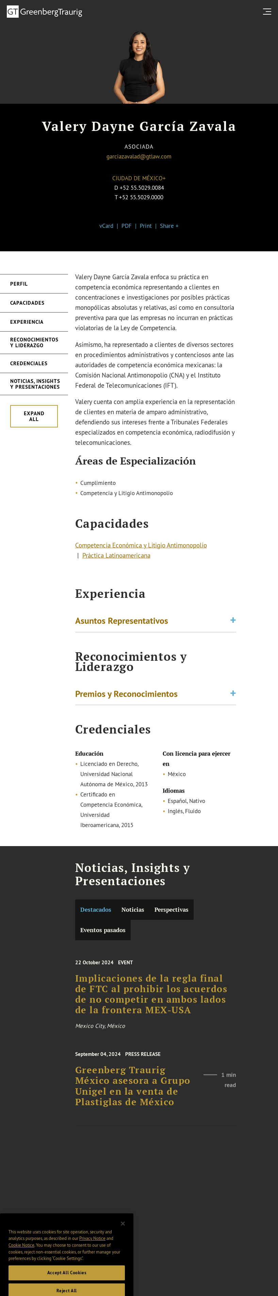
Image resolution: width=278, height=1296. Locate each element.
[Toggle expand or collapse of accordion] (233, 622)
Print (146, 225)
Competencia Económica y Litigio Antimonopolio (141, 547)
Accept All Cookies (66, 1281)
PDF (126, 225)
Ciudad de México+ (139, 178)
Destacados (95, 909)
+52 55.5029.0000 (141, 197)
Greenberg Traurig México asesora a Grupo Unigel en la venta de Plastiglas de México (133, 1091)
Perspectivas (171, 909)
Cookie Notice (21, 1253)
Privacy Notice (92, 1246)
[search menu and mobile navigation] (268, 11)
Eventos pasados (103, 930)
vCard (106, 225)
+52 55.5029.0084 (142, 187)
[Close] (123, 1232)
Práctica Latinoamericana (116, 557)
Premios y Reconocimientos (126, 695)
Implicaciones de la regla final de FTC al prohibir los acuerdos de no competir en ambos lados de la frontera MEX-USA (151, 999)
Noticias (132, 909)
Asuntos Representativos (121, 622)
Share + (169, 225)
